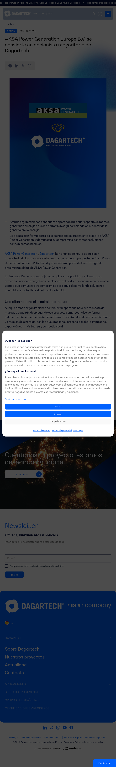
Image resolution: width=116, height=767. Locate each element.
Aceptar (58, 406)
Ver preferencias (58, 421)
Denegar (58, 414)
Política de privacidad (62, 430)
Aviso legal (78, 430)
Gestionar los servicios (15, 399)
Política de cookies (41, 430)
